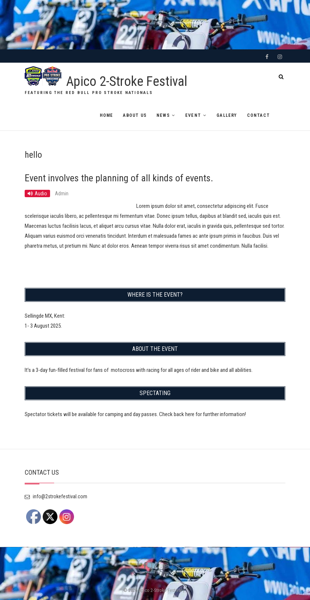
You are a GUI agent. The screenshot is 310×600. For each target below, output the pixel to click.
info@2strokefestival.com (56, 496)
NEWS (163, 115)
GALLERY (226, 115)
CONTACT (258, 115)
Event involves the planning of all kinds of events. (119, 178)
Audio (41, 193)
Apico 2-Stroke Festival (126, 81)
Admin (61, 193)
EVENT (193, 115)
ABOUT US (135, 115)
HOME (106, 115)
